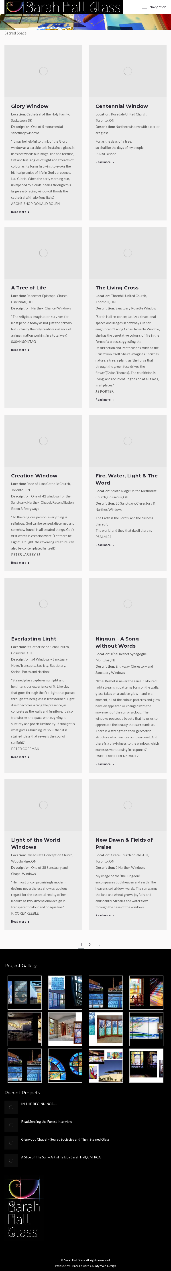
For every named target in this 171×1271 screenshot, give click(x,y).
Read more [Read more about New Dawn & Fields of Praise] (105, 915)
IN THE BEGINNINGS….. (39, 1104)
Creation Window (34, 476)
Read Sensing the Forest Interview (46, 1121)
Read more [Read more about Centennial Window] (105, 162)
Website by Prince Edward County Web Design (85, 1266)
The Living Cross (117, 288)
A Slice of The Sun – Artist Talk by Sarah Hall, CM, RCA (61, 1157)
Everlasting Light (33, 639)
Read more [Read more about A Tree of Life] (20, 350)
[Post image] (11, 1107)
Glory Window (30, 106)
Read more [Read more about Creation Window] (20, 562)
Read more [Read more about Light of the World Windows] (20, 921)
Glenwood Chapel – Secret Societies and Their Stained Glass (65, 1139)
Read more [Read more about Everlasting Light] (20, 757)
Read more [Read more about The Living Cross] (105, 399)
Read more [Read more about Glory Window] (20, 212)
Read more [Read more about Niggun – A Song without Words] (105, 764)
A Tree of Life (28, 288)
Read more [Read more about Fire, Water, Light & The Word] (105, 545)
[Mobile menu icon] (154, 7)
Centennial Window (122, 106)
